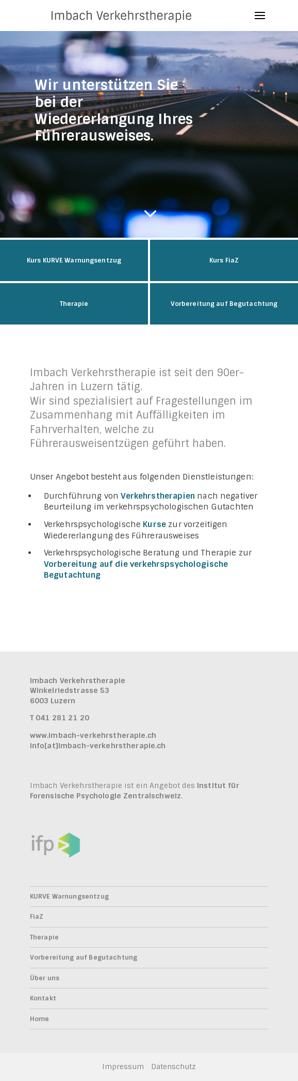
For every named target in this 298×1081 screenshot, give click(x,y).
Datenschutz (173, 1066)
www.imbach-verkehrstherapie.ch (93, 735)
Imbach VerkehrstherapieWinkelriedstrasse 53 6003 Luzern (77, 690)
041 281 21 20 (62, 717)
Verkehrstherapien (158, 496)
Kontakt (43, 998)
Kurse (154, 524)
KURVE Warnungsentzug (69, 896)
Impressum (123, 1066)
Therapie (44, 937)
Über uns (44, 978)
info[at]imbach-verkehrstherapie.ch (98, 745)
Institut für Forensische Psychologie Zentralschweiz (134, 790)
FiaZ (37, 917)
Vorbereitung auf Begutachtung (83, 957)
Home (39, 1019)
